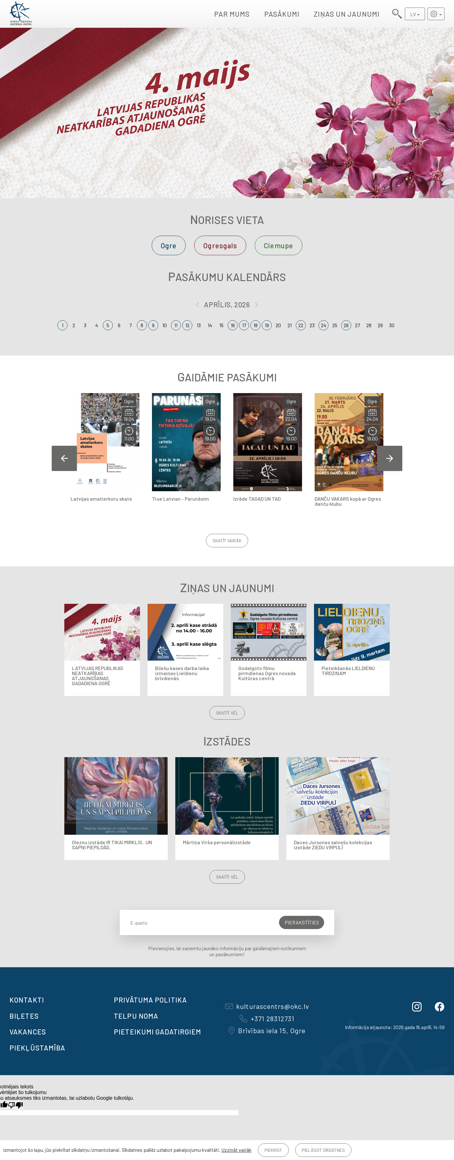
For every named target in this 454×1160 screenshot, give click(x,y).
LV (413, 14)
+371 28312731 (267, 1018)
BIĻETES (24, 1016)
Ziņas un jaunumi (347, 14)
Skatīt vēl (227, 712)
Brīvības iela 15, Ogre (267, 1030)
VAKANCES (27, 1032)
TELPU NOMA (136, 1016)
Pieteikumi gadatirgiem (157, 1032)
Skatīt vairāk (227, 540)
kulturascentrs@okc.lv (267, 1006)
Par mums (232, 14)
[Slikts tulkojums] (15, 1105)
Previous (64, 458)
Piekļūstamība (37, 1048)
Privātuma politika (150, 1000)
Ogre (169, 245)
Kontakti (26, 1000)
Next (389, 458)
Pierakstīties (302, 922)
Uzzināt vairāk (236, 1150)
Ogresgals (220, 245)
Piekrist (273, 1150)
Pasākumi (282, 14)
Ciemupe (278, 245)
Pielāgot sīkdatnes (323, 1150)
